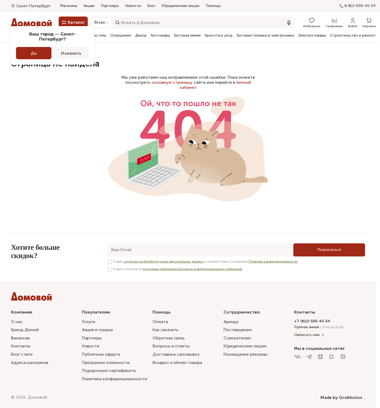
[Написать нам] (329, 335)
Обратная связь (169, 338)
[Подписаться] (329, 249)
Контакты (20, 345)
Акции (88, 5)
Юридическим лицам (180, 5)
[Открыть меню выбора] (31, 6)
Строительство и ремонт (352, 35)
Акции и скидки (97, 329)
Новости (133, 5)
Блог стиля (22, 354)
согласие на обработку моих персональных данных (163, 261)
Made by (343, 397)
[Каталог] (73, 22)
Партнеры (109, 5)
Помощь (213, 6)
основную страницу (172, 82)
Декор (141, 35)
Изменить (71, 53)
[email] (199, 249)
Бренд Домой (25, 329)
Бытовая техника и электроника (265, 35)
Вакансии (20, 337)
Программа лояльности (106, 362)
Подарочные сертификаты (109, 370)
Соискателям (237, 337)
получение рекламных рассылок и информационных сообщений (192, 269)
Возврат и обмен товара (177, 362)
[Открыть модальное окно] (102, 22)
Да (34, 53)
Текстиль (98, 35)
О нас (17, 321)
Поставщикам (237, 329)
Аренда (231, 321)
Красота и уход (219, 35)
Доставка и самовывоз (176, 354)
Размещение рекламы (245, 354)
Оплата (160, 321)
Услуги (88, 321)
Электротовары (312, 35)
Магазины (68, 5)
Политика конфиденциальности (114, 378)
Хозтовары (160, 35)
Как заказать (165, 329)
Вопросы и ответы (171, 345)
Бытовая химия (187, 35)
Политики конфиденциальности (273, 261)
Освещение (120, 35)
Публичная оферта (101, 354)
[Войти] (352, 22)
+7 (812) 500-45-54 (312, 321)
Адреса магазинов (29, 362)
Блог (151, 5)
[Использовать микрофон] (289, 22)
